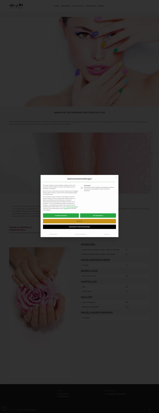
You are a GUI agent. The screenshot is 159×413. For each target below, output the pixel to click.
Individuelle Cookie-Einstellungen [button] (79, 192)
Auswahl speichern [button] (61, 181)
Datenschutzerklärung (72, 172)
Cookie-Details (53, 200)
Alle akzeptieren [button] (98, 181)
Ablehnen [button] (79, 187)
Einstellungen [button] (67, 174)
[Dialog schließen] (116, 143)
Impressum (107, 200)
